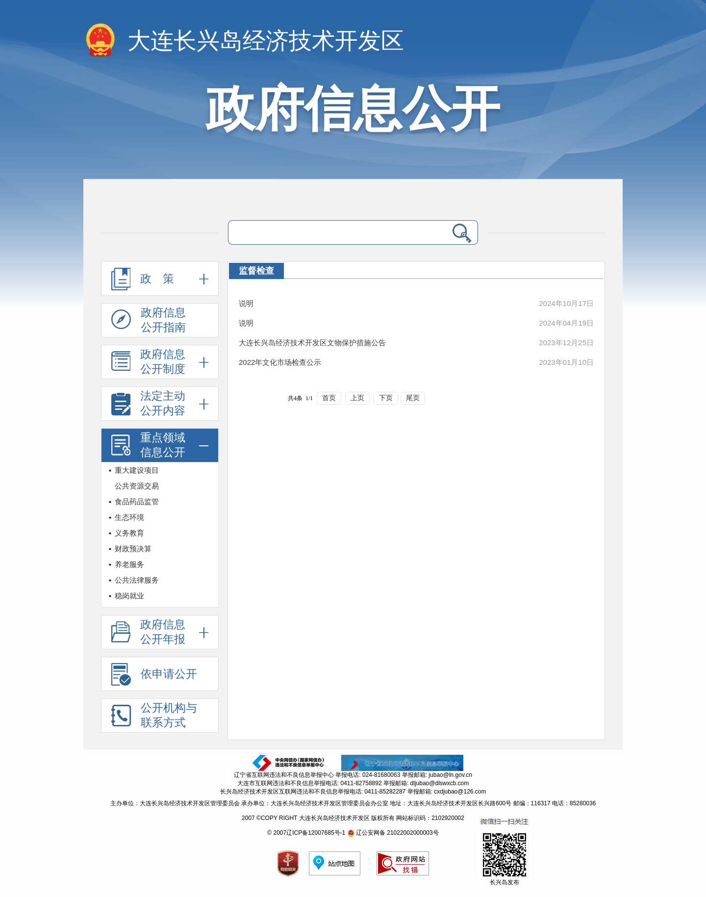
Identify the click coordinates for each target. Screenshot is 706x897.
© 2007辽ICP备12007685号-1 (306, 832)
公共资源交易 (137, 486)
